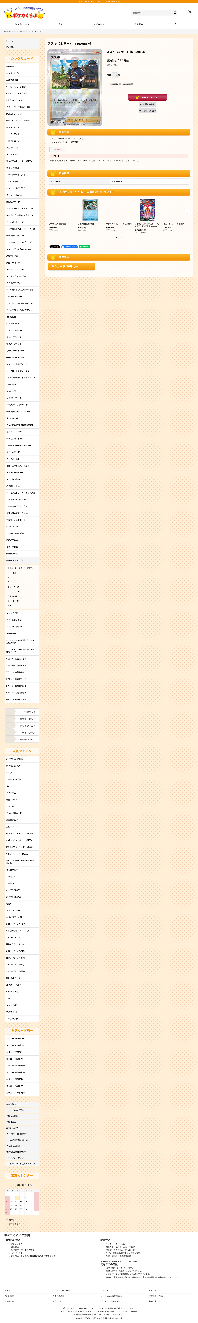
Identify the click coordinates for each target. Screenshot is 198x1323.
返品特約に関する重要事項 (120, 84)
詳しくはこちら (27, 1250)
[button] (176, 24)
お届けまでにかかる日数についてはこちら (118, 1261)
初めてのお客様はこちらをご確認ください (39, 1256)
